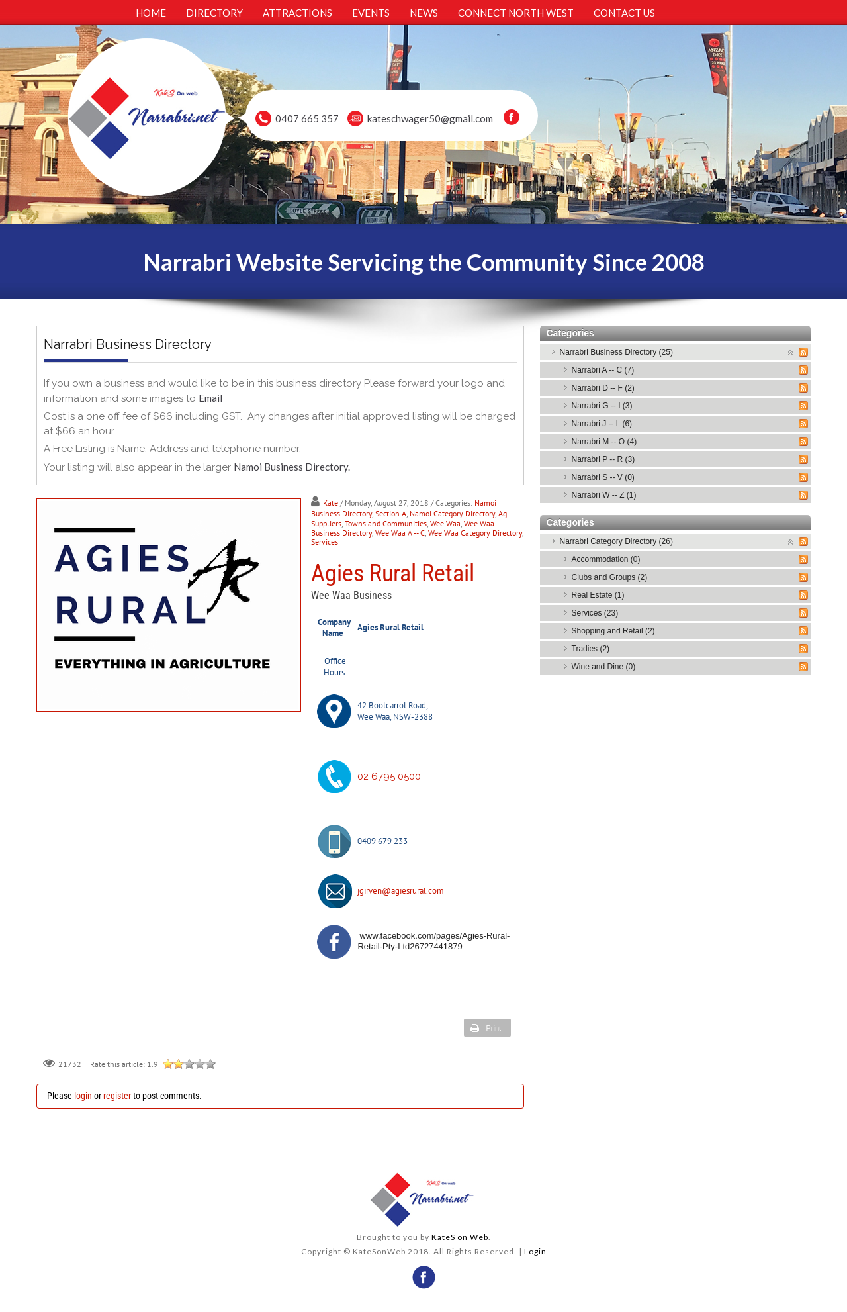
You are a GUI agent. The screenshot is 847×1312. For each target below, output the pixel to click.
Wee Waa (445, 523)
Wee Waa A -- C (400, 533)
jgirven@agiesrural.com (400, 890)
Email (210, 398)
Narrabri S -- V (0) (603, 477)
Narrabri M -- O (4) (604, 441)
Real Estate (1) (598, 595)
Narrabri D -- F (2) (603, 388)
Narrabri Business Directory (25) (616, 352)
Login (535, 1251)
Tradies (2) (591, 648)
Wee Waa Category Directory (475, 533)
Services (324, 542)
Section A (390, 513)
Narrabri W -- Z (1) (604, 495)
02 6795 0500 (389, 776)
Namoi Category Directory (452, 513)
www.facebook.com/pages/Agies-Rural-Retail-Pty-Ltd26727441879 (433, 941)
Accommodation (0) (606, 559)
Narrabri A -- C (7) (603, 370)
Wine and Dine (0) (604, 666)
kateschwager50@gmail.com (430, 118)
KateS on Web (459, 1237)
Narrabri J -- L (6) (602, 423)
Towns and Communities (386, 523)
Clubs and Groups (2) (610, 577)
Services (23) (595, 613)
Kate (330, 503)
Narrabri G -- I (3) (602, 405)
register (117, 1095)
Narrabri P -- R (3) (603, 459)
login (83, 1095)
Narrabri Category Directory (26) (616, 541)
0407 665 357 (307, 118)
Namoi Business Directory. (292, 467)
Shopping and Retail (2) (613, 630)
